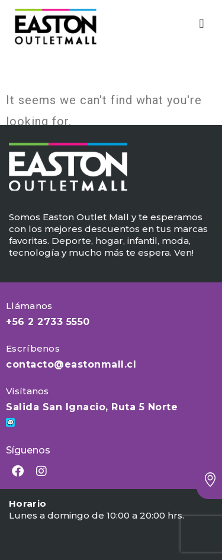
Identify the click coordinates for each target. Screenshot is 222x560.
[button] (201, 24)
